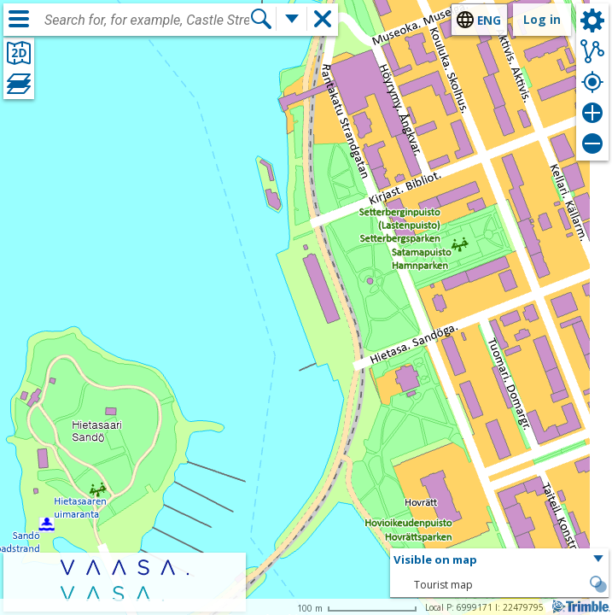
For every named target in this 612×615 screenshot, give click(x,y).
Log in (542, 19)
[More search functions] (292, 18)
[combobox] (146, 20)
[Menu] (18, 18)
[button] (499, 560)
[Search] (261, 18)
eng (489, 20)
